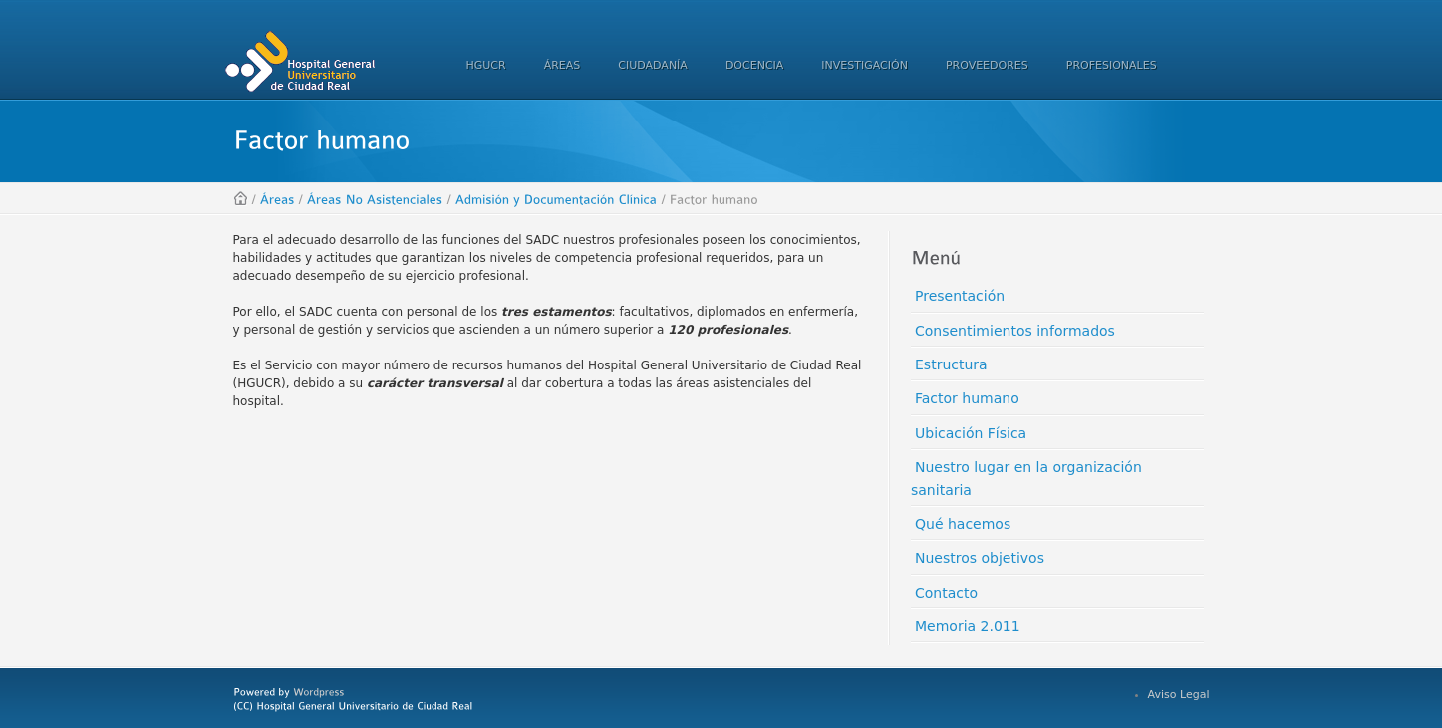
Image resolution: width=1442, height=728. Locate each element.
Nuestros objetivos (979, 558)
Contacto (946, 593)
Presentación (960, 296)
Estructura (951, 364)
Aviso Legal (1179, 694)
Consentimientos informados (1015, 331)
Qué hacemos (962, 524)
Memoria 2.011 (967, 626)
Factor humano (967, 398)
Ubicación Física (970, 433)
